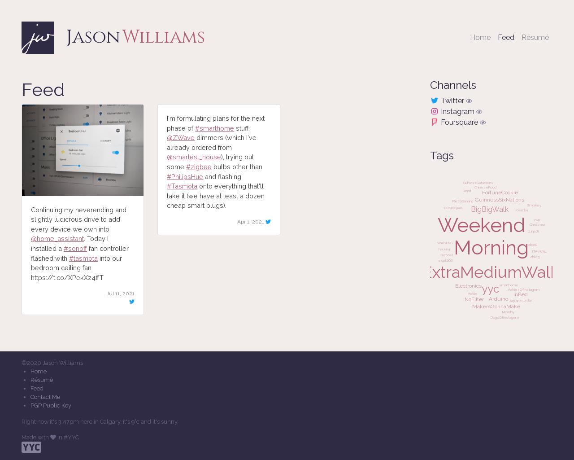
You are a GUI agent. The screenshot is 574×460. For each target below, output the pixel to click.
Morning (491, 247)
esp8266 (445, 260)
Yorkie (473, 293)
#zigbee (199, 167)
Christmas (538, 224)
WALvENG (444, 243)
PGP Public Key (50, 405)
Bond (467, 190)
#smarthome (214, 128)
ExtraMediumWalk (490, 272)
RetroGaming (462, 201)
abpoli (532, 244)
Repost (447, 255)
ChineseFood (485, 187)
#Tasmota (182, 186)
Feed (508, 37)
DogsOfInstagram (505, 317)
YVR (537, 220)
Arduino (498, 299)
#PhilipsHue (185, 176)
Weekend (482, 225)
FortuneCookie (500, 192)
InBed (520, 294)
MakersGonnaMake (496, 306)
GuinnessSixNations (499, 200)
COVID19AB (453, 208)
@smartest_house (194, 157)
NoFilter (474, 299)
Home (480, 37)
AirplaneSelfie (520, 300)
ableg (535, 256)
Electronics (468, 286)
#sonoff (75, 248)
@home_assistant (57, 238)
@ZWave (181, 137)
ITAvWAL (539, 251)
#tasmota (83, 258)
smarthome (508, 285)
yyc (490, 288)
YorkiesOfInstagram (523, 289)
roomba (522, 210)
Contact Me (45, 397)
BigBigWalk (490, 209)
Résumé (535, 37)
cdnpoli (533, 231)
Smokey (534, 205)
